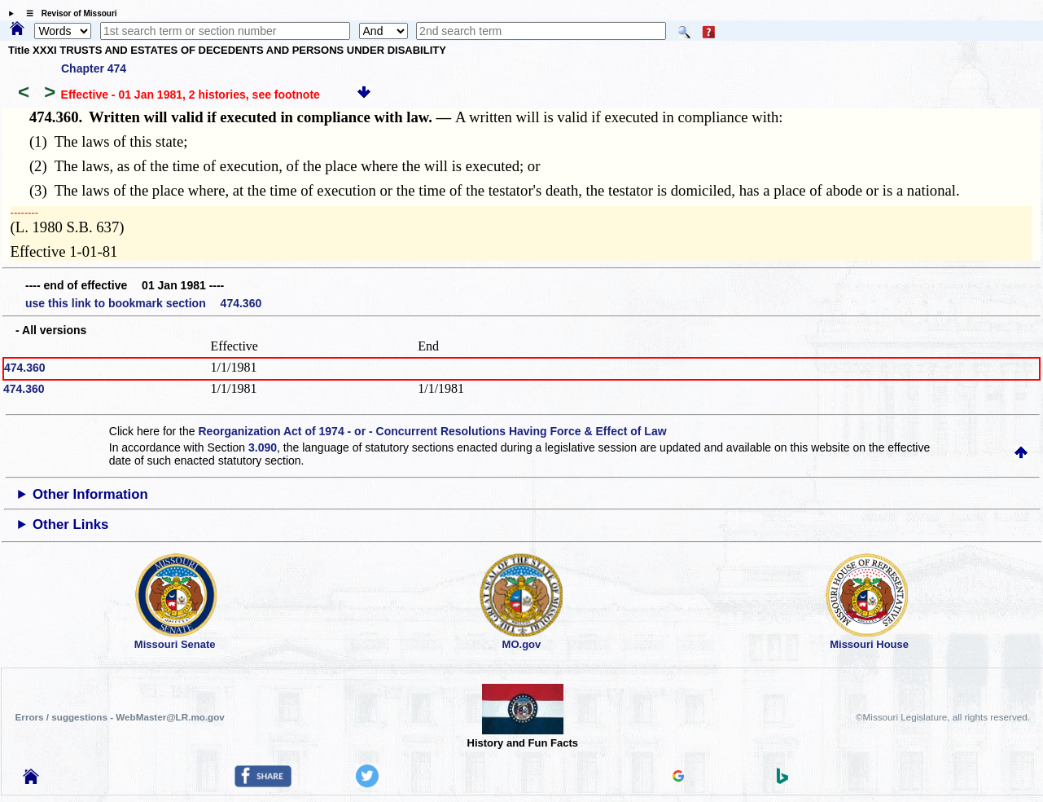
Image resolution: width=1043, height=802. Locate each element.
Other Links (70, 524)
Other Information (90, 494)
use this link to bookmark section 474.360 (143, 303)
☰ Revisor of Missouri (67, 13)
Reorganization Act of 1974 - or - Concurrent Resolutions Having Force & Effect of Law (432, 431)
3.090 (262, 447)
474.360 (25, 367)
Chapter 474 (93, 68)
